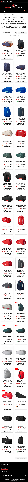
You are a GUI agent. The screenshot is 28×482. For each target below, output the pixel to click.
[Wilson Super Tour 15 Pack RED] (7, 391)
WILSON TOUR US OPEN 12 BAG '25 (20, 74)
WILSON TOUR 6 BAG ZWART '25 (7, 292)
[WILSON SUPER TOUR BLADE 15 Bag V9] (20, 326)
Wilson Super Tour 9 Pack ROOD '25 (21, 250)
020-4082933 (9, 1)
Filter (22, 32)
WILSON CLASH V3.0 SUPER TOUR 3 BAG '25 (21, 185)
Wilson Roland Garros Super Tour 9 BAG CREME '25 (7, 141)
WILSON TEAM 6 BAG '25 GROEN (21, 162)
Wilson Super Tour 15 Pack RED (7, 402)
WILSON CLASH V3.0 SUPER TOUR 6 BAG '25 (7, 206)
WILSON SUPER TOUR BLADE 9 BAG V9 (7, 338)
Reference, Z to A (9, 33)
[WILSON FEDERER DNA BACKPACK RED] (20, 369)
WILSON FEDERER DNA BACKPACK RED (21, 380)
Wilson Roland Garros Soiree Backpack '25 (21, 119)
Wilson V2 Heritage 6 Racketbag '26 (7, 52)
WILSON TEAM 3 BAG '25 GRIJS (7, 314)
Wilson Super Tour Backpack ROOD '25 (21, 228)
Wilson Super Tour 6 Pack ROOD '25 (7, 250)
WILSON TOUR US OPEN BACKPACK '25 (7, 74)
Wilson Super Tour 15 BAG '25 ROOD (7, 271)
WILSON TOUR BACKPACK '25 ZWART (20, 271)
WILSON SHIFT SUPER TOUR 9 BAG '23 (20, 359)
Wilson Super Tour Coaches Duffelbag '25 (21, 141)
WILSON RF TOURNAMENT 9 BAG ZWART (21, 426)
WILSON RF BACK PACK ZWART (21, 447)
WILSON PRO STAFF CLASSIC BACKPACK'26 (21, 52)
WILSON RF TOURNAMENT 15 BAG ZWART (7, 426)
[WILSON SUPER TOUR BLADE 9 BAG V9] (7, 326)
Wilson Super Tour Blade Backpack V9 (21, 315)
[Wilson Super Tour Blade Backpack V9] (20, 303)
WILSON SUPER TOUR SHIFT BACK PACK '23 (7, 381)
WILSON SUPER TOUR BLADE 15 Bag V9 (21, 338)
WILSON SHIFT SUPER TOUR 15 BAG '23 (7, 359)
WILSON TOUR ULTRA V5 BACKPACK (7, 119)
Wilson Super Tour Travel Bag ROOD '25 (7, 228)
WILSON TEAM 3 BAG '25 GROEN (7, 162)
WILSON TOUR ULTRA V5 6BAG (21, 97)
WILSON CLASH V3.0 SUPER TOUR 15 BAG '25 (21, 206)
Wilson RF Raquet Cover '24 (21, 402)
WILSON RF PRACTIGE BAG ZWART (7, 448)
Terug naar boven (21, 458)
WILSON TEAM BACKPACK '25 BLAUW (20, 293)
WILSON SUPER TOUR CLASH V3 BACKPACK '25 (7, 185)
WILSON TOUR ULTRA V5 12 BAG (7, 97)
